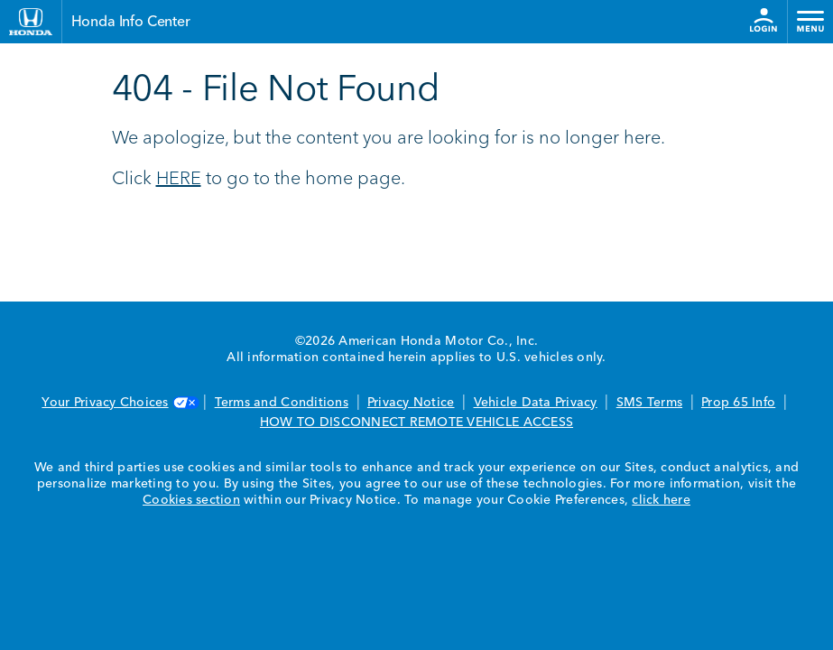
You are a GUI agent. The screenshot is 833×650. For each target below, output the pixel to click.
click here (661, 500)
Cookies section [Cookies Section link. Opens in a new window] (191, 500)
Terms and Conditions (281, 402)
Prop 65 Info (738, 402)
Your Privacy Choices (118, 402)
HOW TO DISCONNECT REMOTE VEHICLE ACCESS (416, 422)
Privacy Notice (411, 402)
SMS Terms (649, 402)
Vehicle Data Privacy (535, 402)
